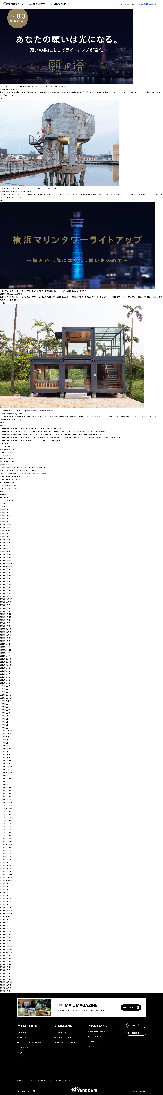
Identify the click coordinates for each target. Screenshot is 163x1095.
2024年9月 (4, 569)
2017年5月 (4, 823)
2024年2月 (4, 590)
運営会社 (20, 1080)
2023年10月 (4, 602)
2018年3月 (4, 793)
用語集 (20, 1052)
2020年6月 (4, 713)
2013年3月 (4, 973)
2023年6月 (4, 614)
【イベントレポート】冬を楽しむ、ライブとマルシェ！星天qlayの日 (35, 440)
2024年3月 (4, 587)
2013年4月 (4, 970)
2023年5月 (4, 617)
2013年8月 (4, 958)
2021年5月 (4, 680)
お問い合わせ (135, 1025)
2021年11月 (4, 662)
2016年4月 (4, 862)
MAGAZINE (58, 4)
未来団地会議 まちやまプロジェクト (14, 476)
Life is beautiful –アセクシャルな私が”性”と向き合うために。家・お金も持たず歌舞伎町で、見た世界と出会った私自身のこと (56, 434)
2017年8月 (4, 814)
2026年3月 (4, 515)
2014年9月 (4, 919)
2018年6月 (4, 784)
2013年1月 (4, 979)
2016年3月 (4, 865)
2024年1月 (4, 593)
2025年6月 (4, 542)
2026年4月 (4, 512)
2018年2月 (4, 796)
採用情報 (67, 1080)
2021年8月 (4, 671)
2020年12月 (4, 695)
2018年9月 (4, 775)
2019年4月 (4, 754)
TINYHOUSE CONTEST (9, 464)
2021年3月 (4, 685)
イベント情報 (94, 1046)
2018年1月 (4, 799)
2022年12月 (4, 629)
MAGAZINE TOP (60, 1032)
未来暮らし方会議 (6, 458)
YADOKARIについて (128, 4)
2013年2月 (4, 976)
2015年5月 (4, 895)
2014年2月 (4, 940)
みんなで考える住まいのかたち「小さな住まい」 (18, 470)
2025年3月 (4, 551)
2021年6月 (4, 677)
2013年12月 (4, 946)
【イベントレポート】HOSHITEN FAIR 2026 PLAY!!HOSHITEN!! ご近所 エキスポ (39, 428)
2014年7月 (4, 925)
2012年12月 (4, 982)
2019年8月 (4, 742)
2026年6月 (4, 509)
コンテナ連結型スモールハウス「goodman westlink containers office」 (27, 410)
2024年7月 (4, 575)
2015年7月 (4, 889)
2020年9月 (4, 703)
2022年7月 (4, 644)
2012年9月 (4, 991)
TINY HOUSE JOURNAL (63, 1037)
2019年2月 (4, 760)
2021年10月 (4, 665)
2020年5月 (4, 715)
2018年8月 (4, 778)
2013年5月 (4, 967)
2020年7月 (4, 709)
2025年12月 (4, 524)
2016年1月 (4, 871)
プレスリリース (6, 446)
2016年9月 (4, 847)
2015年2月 (4, 904)
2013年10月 (4, 952)
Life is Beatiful (5, 455)
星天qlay (3, 494)
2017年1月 (4, 835)
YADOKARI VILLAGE (7, 482)
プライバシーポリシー (45, 1080)
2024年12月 (4, 560)
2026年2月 (4, 518)
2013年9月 (4, 955)
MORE (2, 98)
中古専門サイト (23, 1047)
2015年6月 (4, 892)
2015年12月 (4, 874)
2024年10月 (4, 566)
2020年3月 (4, 721)
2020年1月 (4, 727)
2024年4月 (4, 584)
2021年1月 (4, 692)
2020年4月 (4, 718)
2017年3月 (4, 829)
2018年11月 (4, 769)
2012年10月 (4, 988)
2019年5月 (4, 751)
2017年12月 (4, 802)
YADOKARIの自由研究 (8, 461)
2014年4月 (4, 934)
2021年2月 (4, 689)
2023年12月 (4, 596)
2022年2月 (4, 653)
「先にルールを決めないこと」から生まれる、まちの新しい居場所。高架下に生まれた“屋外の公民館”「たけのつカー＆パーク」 (57, 431)
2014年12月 (4, 910)
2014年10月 (4, 916)
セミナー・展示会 (6, 500)
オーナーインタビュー (8, 485)
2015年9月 (4, 883)
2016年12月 (4, 838)
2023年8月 (4, 608)
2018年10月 (4, 772)
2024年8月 (4, 572)
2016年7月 (4, 853)
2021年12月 (4, 659)
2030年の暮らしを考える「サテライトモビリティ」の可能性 (22, 467)
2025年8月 (4, 536)
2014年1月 (4, 943)
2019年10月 (4, 736)
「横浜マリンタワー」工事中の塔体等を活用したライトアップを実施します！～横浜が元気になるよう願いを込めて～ (44, 291)
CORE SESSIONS (6, 452)
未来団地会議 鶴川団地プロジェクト (14, 479)
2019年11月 (4, 733)
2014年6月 (4, 928)
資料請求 (133, 1033)
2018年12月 (4, 766)
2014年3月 (4, 937)
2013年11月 (4, 949)
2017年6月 (4, 820)
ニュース (92, 1041)
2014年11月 (4, 913)
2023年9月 (4, 605)
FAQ (18, 1057)
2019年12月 (4, 730)
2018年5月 (4, 787)
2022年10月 (4, 635)
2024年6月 (4, 578)
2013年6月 (4, 964)
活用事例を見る (23, 1037)
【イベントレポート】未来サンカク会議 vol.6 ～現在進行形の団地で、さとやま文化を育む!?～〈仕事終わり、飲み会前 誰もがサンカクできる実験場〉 (65, 437)
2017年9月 (4, 811)
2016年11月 (4, 841)
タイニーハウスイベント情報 (29, 1042)
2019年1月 (4, 763)
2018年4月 (4, 790)
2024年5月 (4, 581)
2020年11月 (4, 698)
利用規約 (58, 1080)
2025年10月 (4, 530)
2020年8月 (4, 706)
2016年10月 (4, 844)
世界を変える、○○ (7, 449)
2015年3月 (4, 901)
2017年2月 (4, 832)
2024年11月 (4, 563)
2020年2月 (4, 724)
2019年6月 (4, 748)
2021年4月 (4, 683)
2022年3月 (4, 650)
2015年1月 (4, 907)
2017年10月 (4, 808)
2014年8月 (4, 922)
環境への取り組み (95, 1036)
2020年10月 (4, 700)
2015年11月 (4, 877)
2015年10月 (4, 880)
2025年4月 (4, 548)
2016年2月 (4, 868)
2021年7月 (4, 674)
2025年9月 (4, 533)
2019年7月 (4, 745)
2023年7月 (4, 611)
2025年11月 (4, 527)
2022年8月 (4, 641)
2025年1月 (4, 557)
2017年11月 (4, 805)
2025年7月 (4, 539)
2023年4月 (4, 620)
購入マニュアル (6, 491)
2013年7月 (4, 961)
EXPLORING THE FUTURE (65, 1042)
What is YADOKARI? (96, 1031)
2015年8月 (4, 886)
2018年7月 (4, 781)
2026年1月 (4, 521)
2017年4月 (4, 826)
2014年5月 (4, 931)
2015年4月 (4, 898)
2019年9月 (4, 739)
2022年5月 (4, 647)
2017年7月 (4, 817)
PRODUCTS (37, 4)
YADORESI (4, 497)
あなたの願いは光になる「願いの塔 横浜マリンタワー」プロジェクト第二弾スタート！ (32, 86)
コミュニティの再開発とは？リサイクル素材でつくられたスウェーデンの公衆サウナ (31, 188)
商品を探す (21, 1032)
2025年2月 (4, 554)
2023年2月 (4, 626)
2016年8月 (4, 850)
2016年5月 (4, 859)
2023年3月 (4, 623)
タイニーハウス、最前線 (9, 488)
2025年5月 (4, 545)
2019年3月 (4, 757)
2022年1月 (4, 656)
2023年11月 (4, 599)
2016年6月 (4, 856)
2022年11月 (4, 632)
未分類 (2, 503)
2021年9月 (4, 668)
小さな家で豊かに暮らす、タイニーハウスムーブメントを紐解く (24, 473)
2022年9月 (4, 638)
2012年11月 (4, 985)
